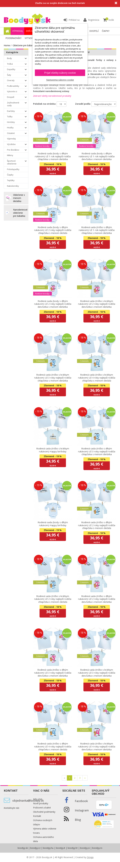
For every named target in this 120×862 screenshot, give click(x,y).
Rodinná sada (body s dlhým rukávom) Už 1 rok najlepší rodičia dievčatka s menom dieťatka (97, 156)
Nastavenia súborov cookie (60, 79)
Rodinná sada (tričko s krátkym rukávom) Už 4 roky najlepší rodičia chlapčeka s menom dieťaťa (96, 377)
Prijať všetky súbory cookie (60, 72)
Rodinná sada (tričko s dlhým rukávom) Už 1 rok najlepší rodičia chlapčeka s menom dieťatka (97, 230)
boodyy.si (85, 847)
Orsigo (90, 857)
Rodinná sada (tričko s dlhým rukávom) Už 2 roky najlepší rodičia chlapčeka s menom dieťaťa (96, 525)
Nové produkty (40, 803)
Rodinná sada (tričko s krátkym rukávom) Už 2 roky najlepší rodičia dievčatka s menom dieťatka (96, 303)
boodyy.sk (23, 847)
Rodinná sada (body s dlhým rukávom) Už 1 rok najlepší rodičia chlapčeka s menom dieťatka (53, 156)
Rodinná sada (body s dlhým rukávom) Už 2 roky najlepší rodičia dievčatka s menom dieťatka (52, 303)
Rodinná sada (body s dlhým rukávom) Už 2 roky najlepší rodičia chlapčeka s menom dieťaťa (52, 230)
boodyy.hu (48, 847)
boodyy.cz (35, 847)
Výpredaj (17, 30)
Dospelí (94, 30)
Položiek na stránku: (44, 103)
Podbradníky (13, 38)
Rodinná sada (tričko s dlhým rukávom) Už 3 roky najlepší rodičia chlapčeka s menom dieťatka (96, 451)
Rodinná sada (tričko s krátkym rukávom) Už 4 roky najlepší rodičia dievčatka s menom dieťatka (96, 746)
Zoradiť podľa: (83, 103)
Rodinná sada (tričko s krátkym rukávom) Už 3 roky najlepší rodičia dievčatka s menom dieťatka (96, 672)
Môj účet (37, 799)
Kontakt (37, 816)
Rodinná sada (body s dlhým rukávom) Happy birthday (53, 524)
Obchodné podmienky (44, 811)
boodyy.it (60, 847)
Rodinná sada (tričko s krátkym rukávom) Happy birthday (52, 450)
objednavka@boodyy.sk (28, 800)
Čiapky (105, 30)
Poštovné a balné (42, 807)
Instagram (82, 810)
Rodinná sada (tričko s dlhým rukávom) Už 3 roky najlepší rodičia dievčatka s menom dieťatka (52, 672)
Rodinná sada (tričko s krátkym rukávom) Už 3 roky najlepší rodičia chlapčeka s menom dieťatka (52, 377)
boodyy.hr (73, 847)
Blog (78, 820)
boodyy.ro (97, 847)
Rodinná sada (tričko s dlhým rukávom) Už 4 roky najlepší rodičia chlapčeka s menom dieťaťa (52, 746)
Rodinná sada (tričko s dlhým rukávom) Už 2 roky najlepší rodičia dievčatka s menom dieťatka (96, 598)
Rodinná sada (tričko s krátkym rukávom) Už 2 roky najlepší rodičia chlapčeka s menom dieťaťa (52, 598)
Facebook (81, 801)
